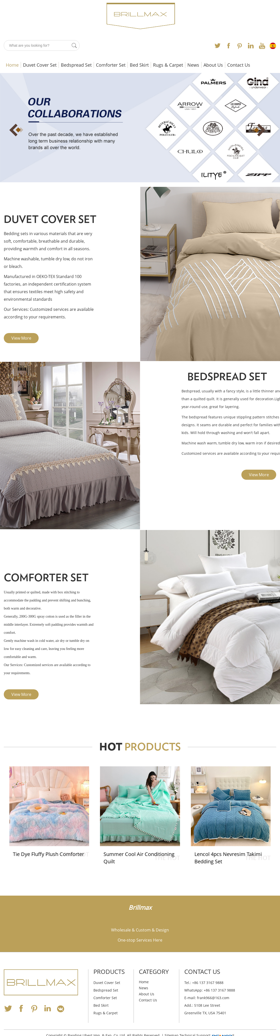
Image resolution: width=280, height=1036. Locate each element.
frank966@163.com (213, 997)
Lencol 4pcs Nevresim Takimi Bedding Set (228, 858)
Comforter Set (110, 65)
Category (154, 971)
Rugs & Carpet (168, 65)
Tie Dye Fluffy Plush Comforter (48, 854)
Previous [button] (20, 130)
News (193, 65)
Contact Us (238, 65)
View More (21, 338)
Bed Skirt (139, 65)
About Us (213, 65)
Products (109, 971)
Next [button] (260, 130)
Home (12, 65)
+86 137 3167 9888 (219, 990)
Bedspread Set (76, 65)
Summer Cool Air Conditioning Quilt (139, 858)
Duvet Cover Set (40, 65)
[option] (140, 127)
